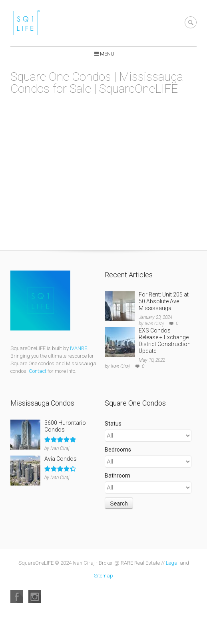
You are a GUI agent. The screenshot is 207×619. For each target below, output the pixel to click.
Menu (107, 54)
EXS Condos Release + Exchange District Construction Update (165, 340)
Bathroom (117, 475)
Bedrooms (118, 449)
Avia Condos (60, 459)
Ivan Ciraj (154, 323)
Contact (37, 371)
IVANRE (78, 348)
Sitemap (103, 576)
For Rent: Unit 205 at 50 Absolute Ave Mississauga (164, 301)
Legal (172, 563)
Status (113, 423)
